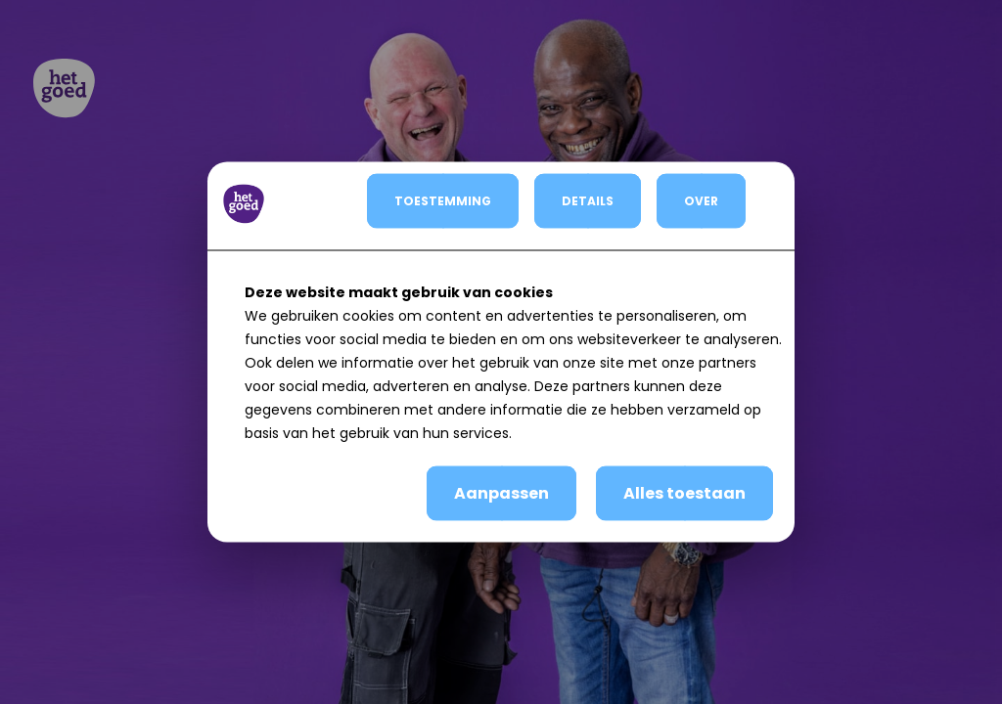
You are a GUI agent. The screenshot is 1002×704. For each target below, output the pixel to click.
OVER (701, 201)
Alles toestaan (684, 493)
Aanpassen (501, 493)
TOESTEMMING (442, 201)
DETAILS (588, 201)
